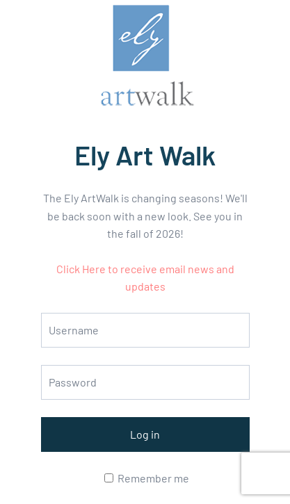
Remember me (146, 478)
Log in (145, 434)
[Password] (145, 382)
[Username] (145, 330)
